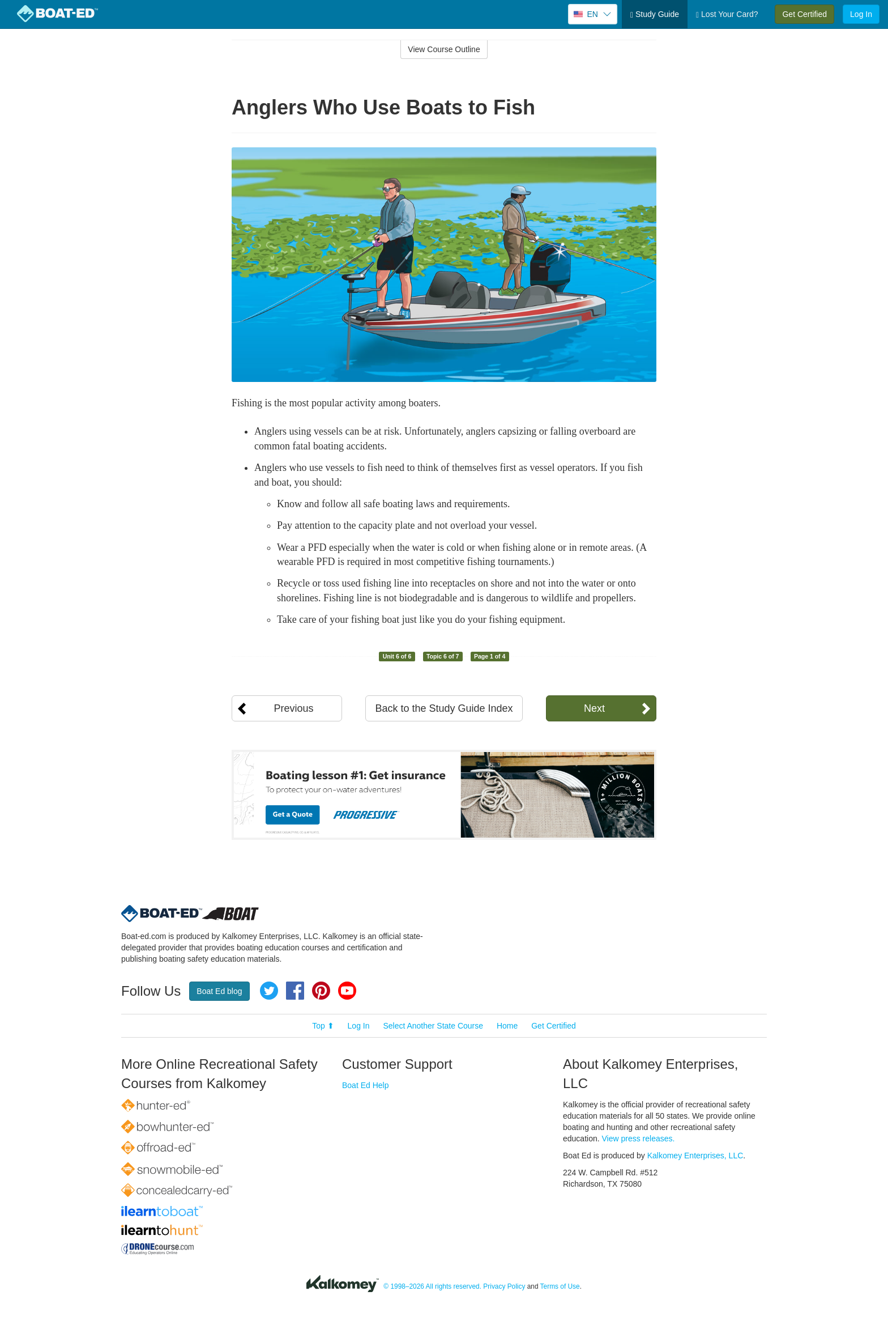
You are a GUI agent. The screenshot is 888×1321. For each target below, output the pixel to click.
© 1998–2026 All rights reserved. (432, 1287)
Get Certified (804, 14)
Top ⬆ (323, 1025)
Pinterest (321, 991)
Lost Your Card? (727, 14)
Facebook (295, 991)
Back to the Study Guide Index (444, 708)
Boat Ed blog (219, 991)
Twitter (269, 991)
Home (507, 1025)
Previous (293, 708)
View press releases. (638, 1138)
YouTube (347, 991)
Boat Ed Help (365, 1085)
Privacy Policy (504, 1287)
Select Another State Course (433, 1025)
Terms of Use (560, 1287)
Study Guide (654, 14)
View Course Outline (444, 49)
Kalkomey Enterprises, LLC (695, 1155)
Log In (861, 14)
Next (594, 708)
